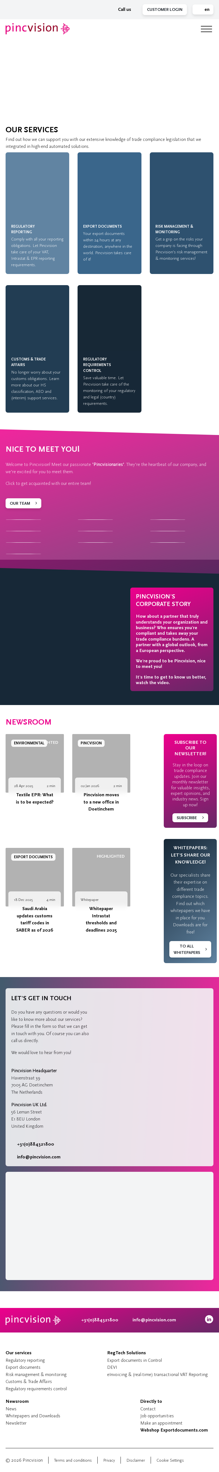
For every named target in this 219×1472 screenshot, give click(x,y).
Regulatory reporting (25, 1360)
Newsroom (29, 722)
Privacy (109, 1460)
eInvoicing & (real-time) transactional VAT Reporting (157, 1374)
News (11, 1408)
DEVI (112, 1367)
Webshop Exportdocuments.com (174, 1430)
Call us (121, 9)
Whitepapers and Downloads (33, 1415)
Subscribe (187, 818)
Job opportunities (157, 1415)
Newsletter (16, 1423)
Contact (148, 1408)
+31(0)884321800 (32, 1144)
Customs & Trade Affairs (29, 1381)
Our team (20, 503)
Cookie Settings (170, 1460)
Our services (19, 1353)
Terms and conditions (73, 1460)
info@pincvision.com (39, 1157)
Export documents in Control (134, 1360)
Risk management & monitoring (36, 1374)
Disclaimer (135, 1460)
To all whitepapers (187, 949)
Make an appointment (161, 1423)
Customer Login (164, 9)
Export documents (23, 1367)
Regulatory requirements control (36, 1388)
